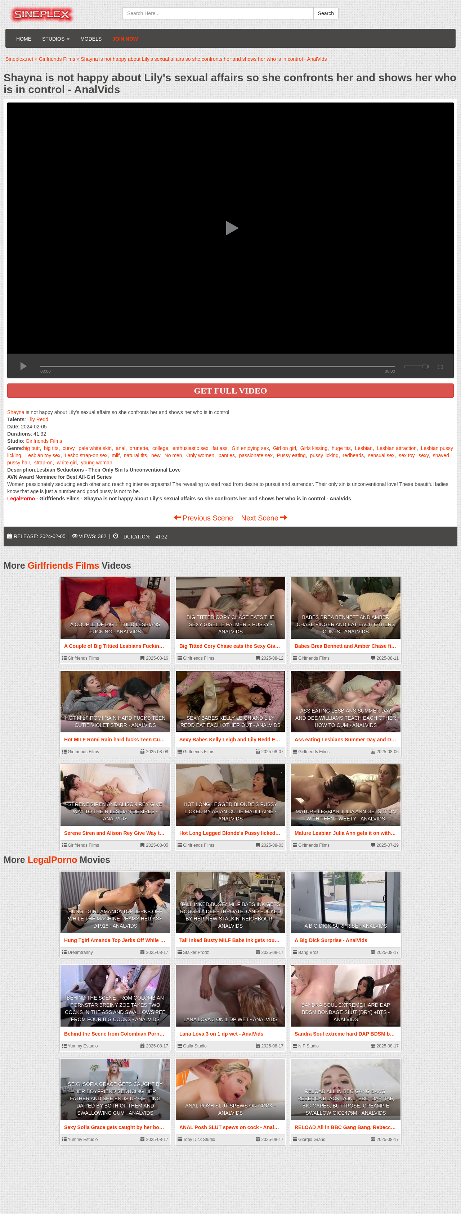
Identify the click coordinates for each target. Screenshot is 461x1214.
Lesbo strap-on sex (86, 455)
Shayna (15, 412)
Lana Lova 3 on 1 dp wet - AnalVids (230, 1019)
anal (120, 448)
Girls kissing (313, 448)
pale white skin (95, 448)
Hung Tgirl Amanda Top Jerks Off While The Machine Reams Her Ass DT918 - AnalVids (115, 919)
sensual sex (381, 455)
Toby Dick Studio (196, 1139)
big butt (31, 448)
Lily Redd (37, 419)
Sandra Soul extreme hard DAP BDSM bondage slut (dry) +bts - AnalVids (345, 1012)
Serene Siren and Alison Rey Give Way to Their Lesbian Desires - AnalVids (115, 811)
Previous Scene (204, 518)
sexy (424, 455)
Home (23, 39)
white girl (67, 462)
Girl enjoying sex (250, 448)
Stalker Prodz (193, 952)
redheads (353, 455)
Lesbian (364, 448)
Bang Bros (305, 952)
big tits (51, 448)
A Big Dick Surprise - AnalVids (345, 926)
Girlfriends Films (44, 441)
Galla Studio (192, 1046)
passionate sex (256, 455)
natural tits (135, 455)
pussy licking (324, 455)
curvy (68, 448)
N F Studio (306, 1046)
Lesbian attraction (397, 448)
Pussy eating (291, 455)
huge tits (341, 448)
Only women (200, 455)
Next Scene (264, 518)
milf (116, 455)
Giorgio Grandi (309, 1139)
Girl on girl (284, 448)
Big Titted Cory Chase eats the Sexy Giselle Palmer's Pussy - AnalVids (230, 624)
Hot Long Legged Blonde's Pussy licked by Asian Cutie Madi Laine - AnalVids (230, 811)
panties (227, 455)
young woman (96, 462)
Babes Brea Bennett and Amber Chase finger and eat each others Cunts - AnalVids (346, 624)
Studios (56, 39)
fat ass (219, 448)
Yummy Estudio (80, 1046)
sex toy (406, 455)
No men (173, 455)
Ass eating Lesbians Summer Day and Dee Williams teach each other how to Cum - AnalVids (345, 718)
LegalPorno (52, 860)
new (155, 455)
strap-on (43, 462)
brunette (139, 448)
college (160, 448)
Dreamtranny (77, 952)
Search (326, 13)
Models (91, 39)
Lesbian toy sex (43, 455)
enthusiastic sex (191, 448)
